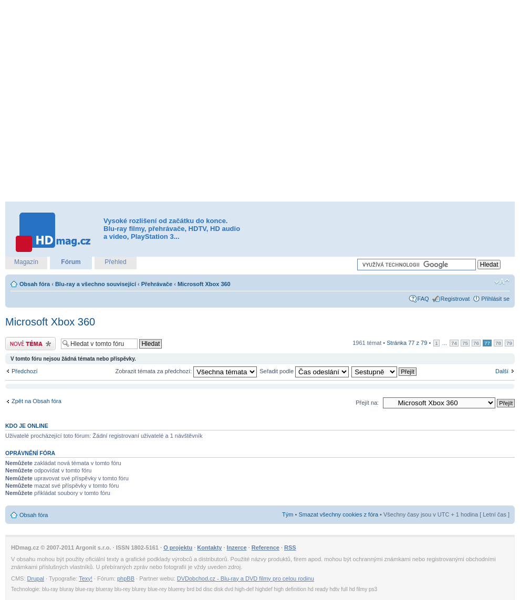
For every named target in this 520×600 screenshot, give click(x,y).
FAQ (423, 299)
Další (501, 371)
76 (476, 343)
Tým (287, 514)
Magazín (26, 262)
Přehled (115, 262)
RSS (290, 547)
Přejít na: (367, 402)
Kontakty (209, 547)
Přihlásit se (495, 299)
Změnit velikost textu (501, 282)
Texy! (85, 578)
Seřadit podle (304, 371)
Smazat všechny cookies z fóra (338, 514)
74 (454, 343)
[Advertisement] (110, 101)
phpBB (125, 578)
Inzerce (237, 547)
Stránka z (407, 343)
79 (509, 343)
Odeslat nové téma (30, 343)
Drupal (35, 578)
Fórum (70, 262)
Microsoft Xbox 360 (204, 284)
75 (465, 343)
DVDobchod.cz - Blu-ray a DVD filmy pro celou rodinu (245, 578)
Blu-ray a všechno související (95, 284)
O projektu (177, 547)
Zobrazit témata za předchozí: (186, 371)
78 (498, 343)
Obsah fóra (34, 284)
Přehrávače (156, 284)
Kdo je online (26, 426)
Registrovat (455, 299)
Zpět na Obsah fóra (36, 401)
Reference (265, 547)
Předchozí (25, 371)
